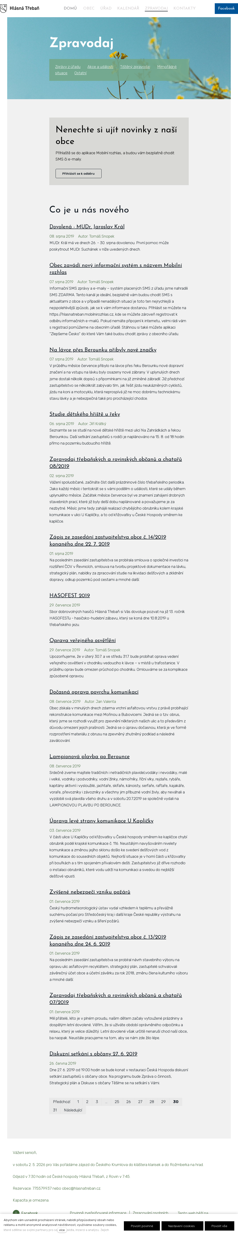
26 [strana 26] (128, 1101)
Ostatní (80, 73)
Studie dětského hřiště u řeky (85, 414)
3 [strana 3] (97, 1101)
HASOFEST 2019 (70, 596)
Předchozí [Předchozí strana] (61, 1101)
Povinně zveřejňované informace (98, 1213)
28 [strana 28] (152, 1101)
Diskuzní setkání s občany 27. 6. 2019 (93, 1054)
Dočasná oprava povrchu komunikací (94, 692)
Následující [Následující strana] (73, 1110)
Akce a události (100, 66)
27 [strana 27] (140, 1101)
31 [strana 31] (55, 1110)
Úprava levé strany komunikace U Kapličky (101, 821)
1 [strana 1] (78, 1101)
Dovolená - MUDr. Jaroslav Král (87, 227)
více (62, 1230)
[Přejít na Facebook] (25, 1213)
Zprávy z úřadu (67, 66)
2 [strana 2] (87, 1101)
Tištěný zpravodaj (135, 66)
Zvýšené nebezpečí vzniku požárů (90, 892)
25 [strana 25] (117, 1101)
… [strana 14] (106, 1101)
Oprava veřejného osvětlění (83, 640)
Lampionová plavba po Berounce (90, 757)
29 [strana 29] (163, 1101)
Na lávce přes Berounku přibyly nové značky (103, 350)
